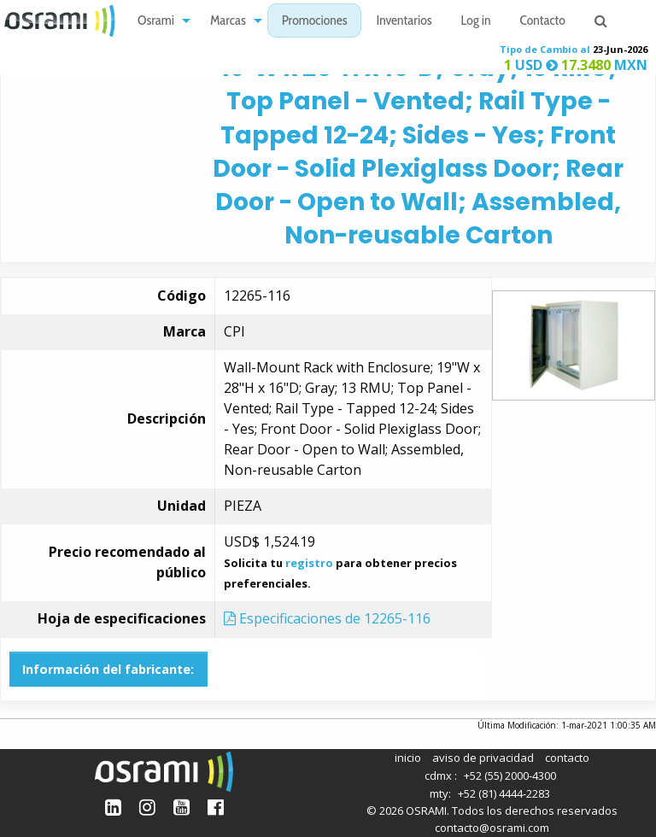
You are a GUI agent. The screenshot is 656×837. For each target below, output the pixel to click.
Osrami (156, 22)
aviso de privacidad (483, 757)
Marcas (228, 22)
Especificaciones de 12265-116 (327, 618)
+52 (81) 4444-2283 (504, 793)
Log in (476, 22)
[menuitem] (159, 21)
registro (309, 563)
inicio (408, 757)
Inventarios (403, 22)
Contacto (542, 22)
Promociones (315, 22)
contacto (567, 757)
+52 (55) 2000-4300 (510, 775)
